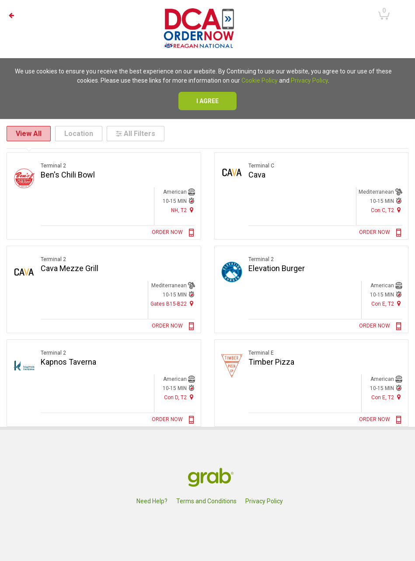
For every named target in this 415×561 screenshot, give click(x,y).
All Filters (135, 133)
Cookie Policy (259, 80)
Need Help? (151, 501)
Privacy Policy (309, 80)
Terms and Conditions (206, 501)
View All (29, 133)
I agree (207, 101)
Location (78, 133)
